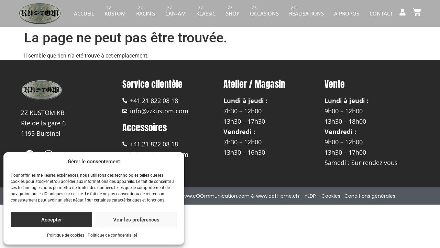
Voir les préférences (136, 220)
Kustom (115, 13)
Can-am (175, 13)
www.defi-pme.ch (277, 196)
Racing (145, 13)
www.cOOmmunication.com (215, 196)
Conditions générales (369, 196)
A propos (346, 13)
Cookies (330, 196)
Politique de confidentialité (112, 235)
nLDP (310, 196)
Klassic (206, 13)
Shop (233, 13)
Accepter (51, 220)
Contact (381, 13)
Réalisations (306, 13)
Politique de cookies (65, 235)
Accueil (84, 13)
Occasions (264, 13)
